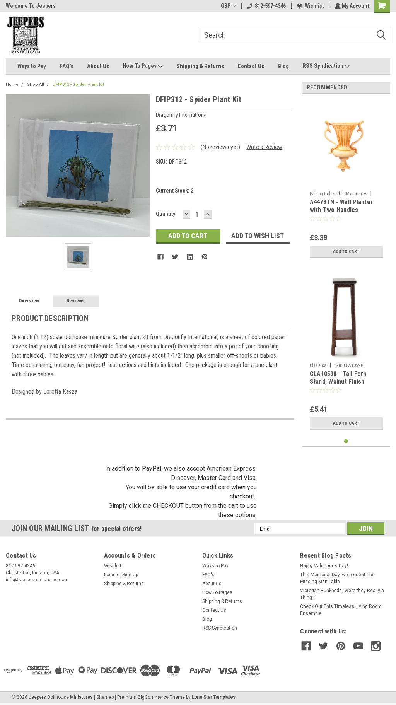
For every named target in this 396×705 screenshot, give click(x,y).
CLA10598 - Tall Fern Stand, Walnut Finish (338, 377)
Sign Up (130, 574)
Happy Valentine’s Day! (324, 565)
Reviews (76, 301)
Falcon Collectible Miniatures (338, 193)
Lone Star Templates (214, 697)
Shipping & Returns (200, 66)
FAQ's (66, 66)
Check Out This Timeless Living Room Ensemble (341, 610)
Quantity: (166, 214)
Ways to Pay (31, 66)
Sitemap (105, 697)
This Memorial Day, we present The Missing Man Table (337, 578)
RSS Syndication (326, 66)
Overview (29, 301)
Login (110, 574)
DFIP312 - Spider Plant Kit (78, 84)
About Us (98, 66)
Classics (318, 365)
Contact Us (250, 66)
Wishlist (309, 6)
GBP (227, 6)
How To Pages (143, 66)
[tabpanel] (346, 181)
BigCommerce (153, 697)
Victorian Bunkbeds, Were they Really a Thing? (342, 594)
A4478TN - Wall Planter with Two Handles (341, 205)
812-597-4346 (265, 6)
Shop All (35, 84)
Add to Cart (346, 251)
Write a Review (264, 147)
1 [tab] (346, 441)
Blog (283, 66)
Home (12, 84)
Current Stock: (174, 191)
